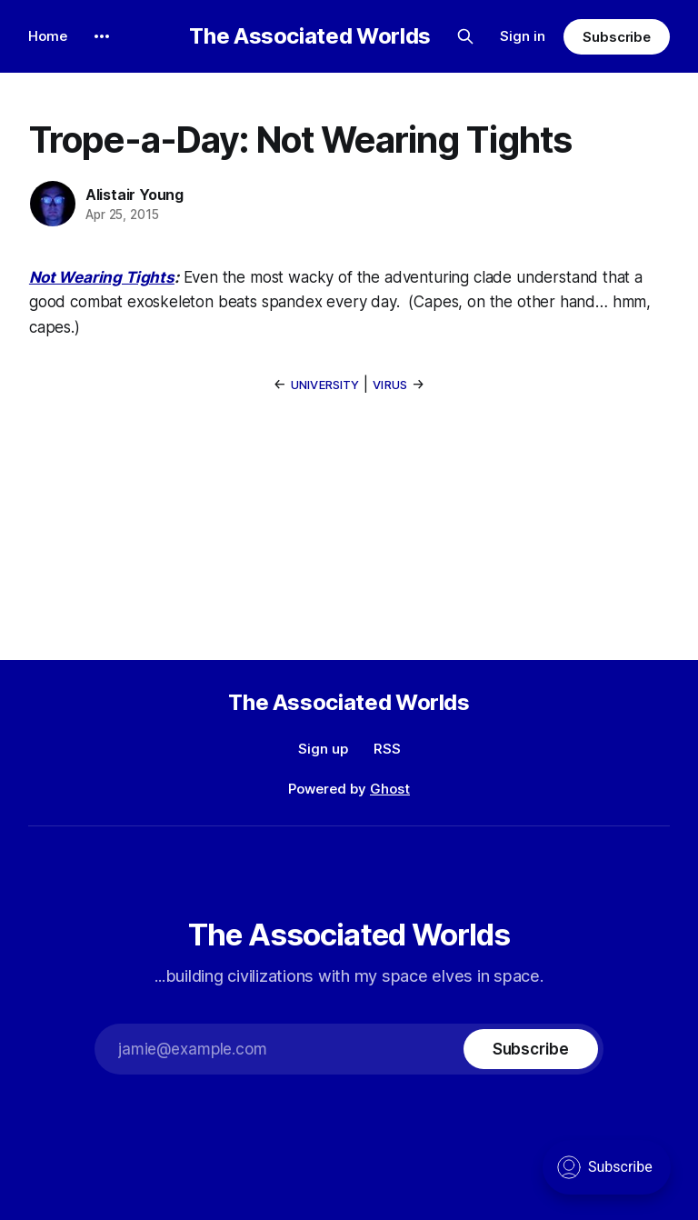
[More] (101, 36)
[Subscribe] (531, 1049)
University (325, 384)
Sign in (522, 36)
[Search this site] (465, 36)
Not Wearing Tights (101, 277)
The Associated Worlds (309, 36)
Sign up (323, 748)
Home (47, 36)
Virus (390, 384)
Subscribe (617, 36)
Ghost (390, 788)
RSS (387, 748)
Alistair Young (134, 194)
